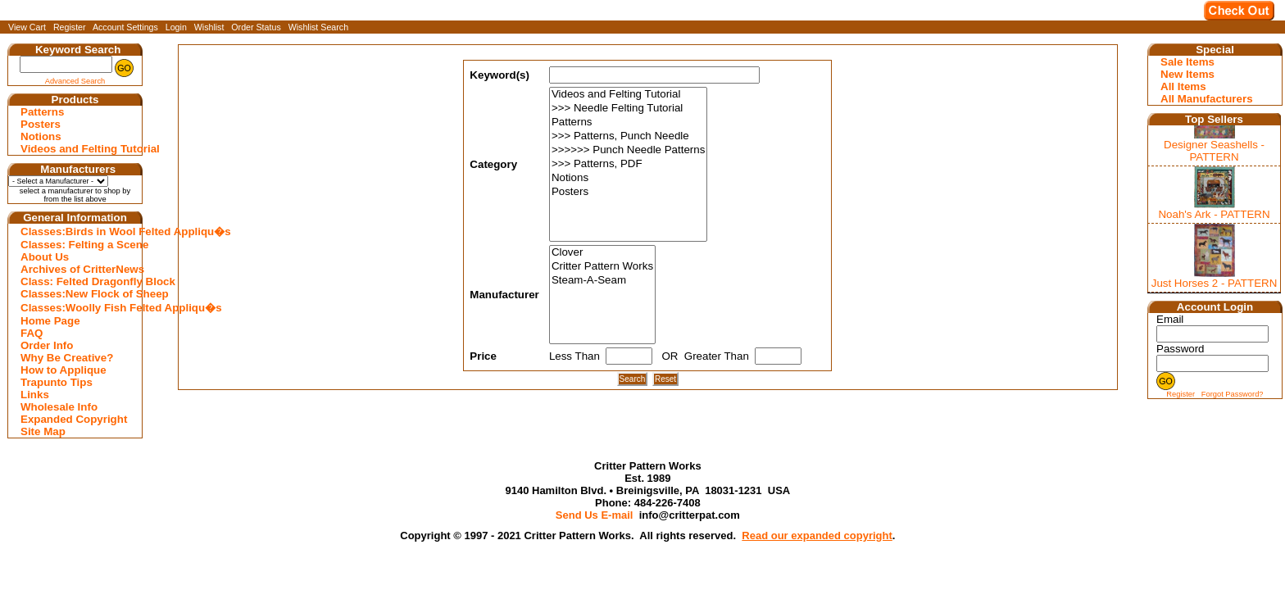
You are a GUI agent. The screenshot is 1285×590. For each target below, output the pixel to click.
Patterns (42, 112)
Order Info (46, 345)
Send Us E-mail (594, 515)
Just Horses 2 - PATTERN (1214, 283)
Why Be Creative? (66, 358)
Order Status (255, 27)
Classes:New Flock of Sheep (77, 294)
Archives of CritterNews (77, 269)
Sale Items (1187, 62)
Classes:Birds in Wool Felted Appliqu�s (77, 231)
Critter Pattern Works (602, 267)
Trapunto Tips (56, 382)
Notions (40, 136)
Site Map (43, 431)
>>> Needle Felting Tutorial (628, 109)
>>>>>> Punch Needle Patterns (628, 150)
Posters (40, 124)
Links (34, 394)
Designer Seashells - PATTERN (1214, 150)
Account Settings (125, 27)
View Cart (27, 27)
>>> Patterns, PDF (628, 164)
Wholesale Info (59, 407)
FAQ (31, 333)
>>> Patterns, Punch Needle (628, 136)
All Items (1183, 86)
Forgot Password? (1232, 394)
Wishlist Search (318, 27)
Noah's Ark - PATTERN (1213, 214)
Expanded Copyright (73, 419)
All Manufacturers (1206, 99)
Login (176, 27)
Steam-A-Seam (602, 281)
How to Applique (63, 370)
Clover (602, 253)
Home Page (50, 321)
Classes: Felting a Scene (77, 244)
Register (69, 27)
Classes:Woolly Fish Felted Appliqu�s (77, 308)
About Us (44, 257)
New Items (1187, 74)
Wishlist (209, 27)
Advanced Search (75, 81)
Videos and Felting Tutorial (77, 149)
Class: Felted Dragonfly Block (77, 281)
